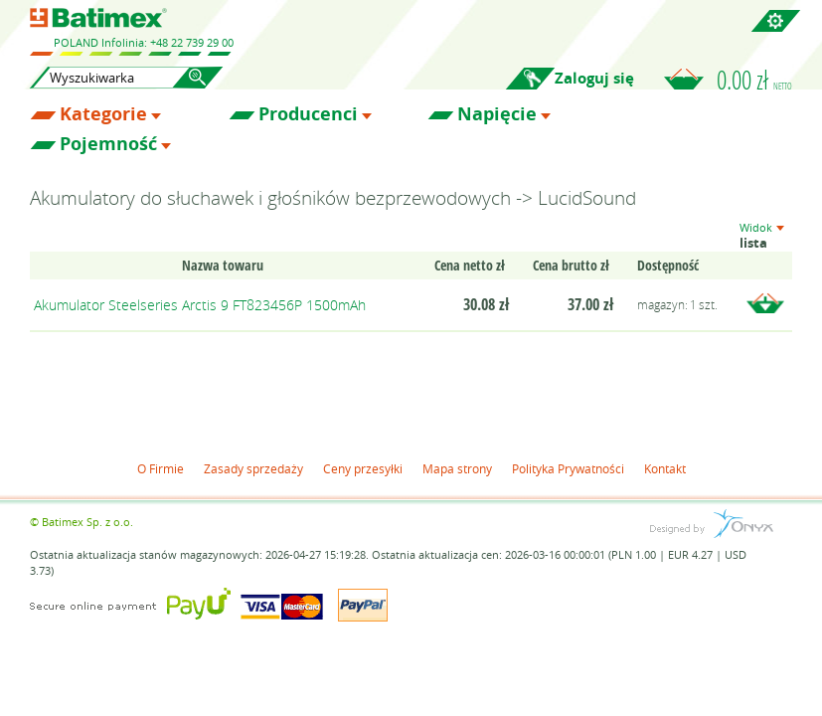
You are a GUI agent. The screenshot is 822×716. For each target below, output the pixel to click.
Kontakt (665, 468)
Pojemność (108, 144)
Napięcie (497, 114)
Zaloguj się (594, 78)
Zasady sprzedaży (253, 468)
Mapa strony (457, 468)
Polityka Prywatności (568, 468)
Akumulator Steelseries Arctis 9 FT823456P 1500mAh (200, 304)
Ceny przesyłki (363, 468)
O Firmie (160, 468)
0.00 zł (754, 79)
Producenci (308, 114)
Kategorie (103, 114)
